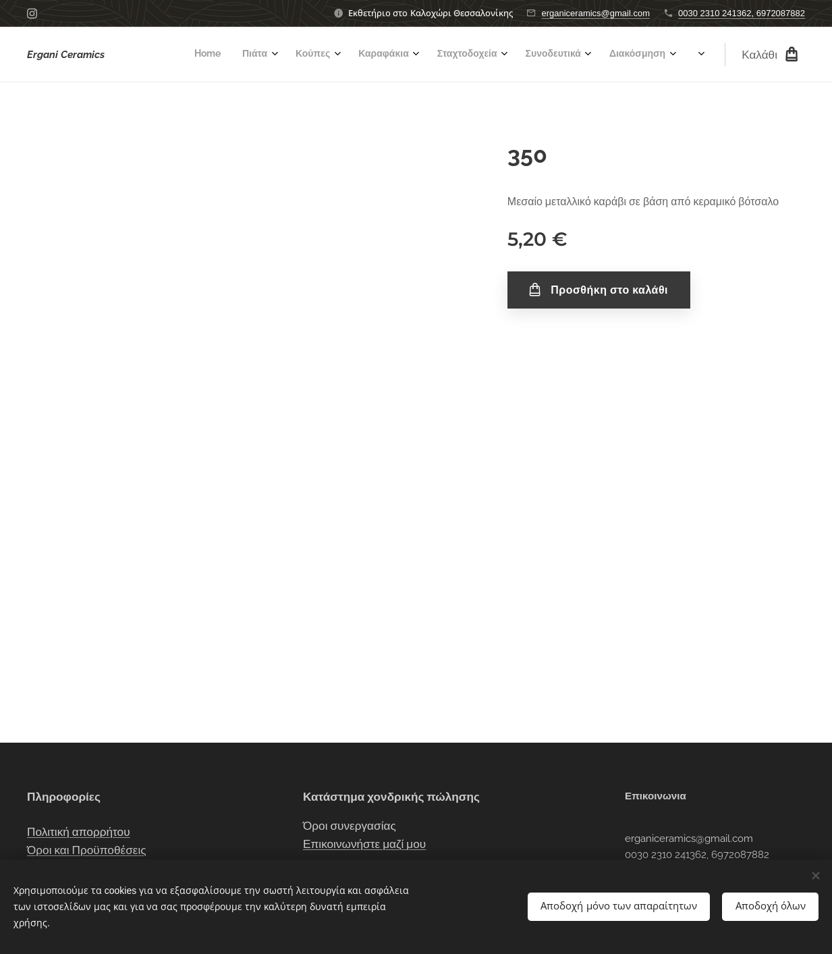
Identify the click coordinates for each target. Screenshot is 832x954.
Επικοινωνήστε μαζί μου (364, 844)
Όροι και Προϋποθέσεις (86, 850)
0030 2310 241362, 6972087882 (741, 13)
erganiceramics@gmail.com (595, 13)
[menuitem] (469, 55)
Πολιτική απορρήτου (78, 831)
